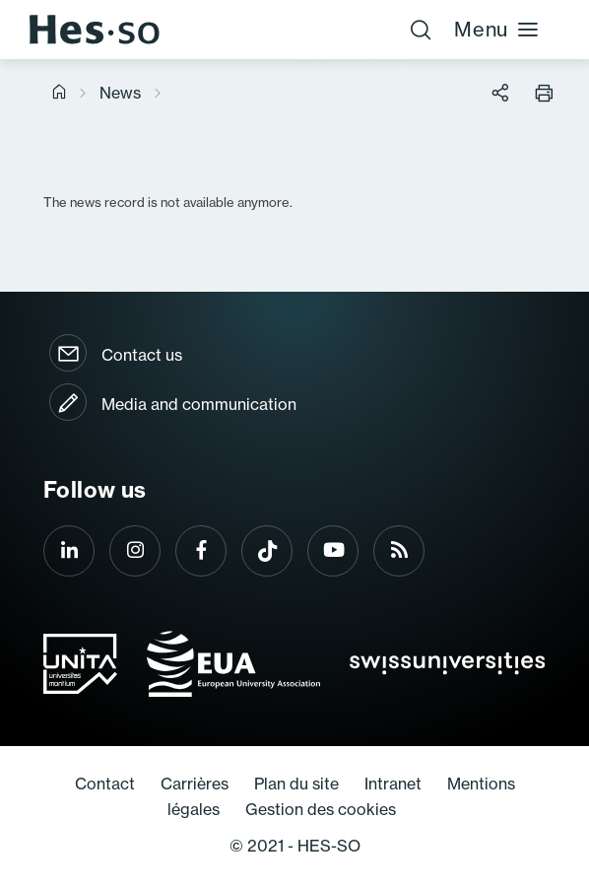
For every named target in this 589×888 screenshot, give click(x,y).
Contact (105, 783)
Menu (497, 29)
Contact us (141, 355)
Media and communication (198, 404)
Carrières (195, 783)
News (120, 92)
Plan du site (296, 783)
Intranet (393, 783)
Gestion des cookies (320, 809)
